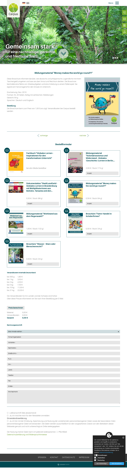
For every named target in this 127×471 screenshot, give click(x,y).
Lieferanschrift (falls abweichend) (22, 413)
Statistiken (99, 458)
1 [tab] (113, 58)
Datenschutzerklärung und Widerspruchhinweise (27, 435)
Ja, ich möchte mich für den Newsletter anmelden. (29, 416)
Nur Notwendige (102, 463)
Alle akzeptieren (117, 463)
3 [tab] (117, 58)
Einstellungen (100, 455)
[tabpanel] (63, 32)
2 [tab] (115, 58)
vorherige (44, 135)
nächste (82, 135)
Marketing (99, 460)
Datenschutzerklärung (106, 452)
